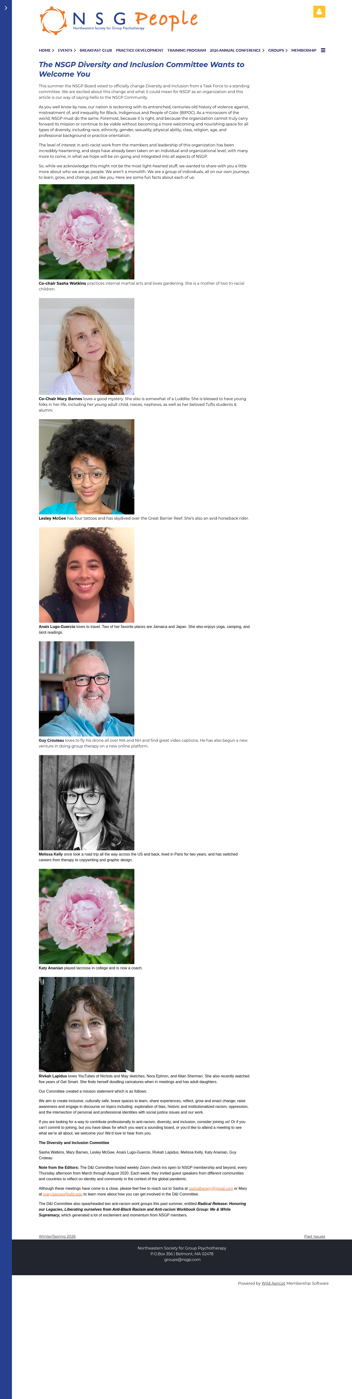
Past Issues (314, 1236)
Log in (319, 12)
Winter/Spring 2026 (57, 1236)
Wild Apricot (273, 1283)
